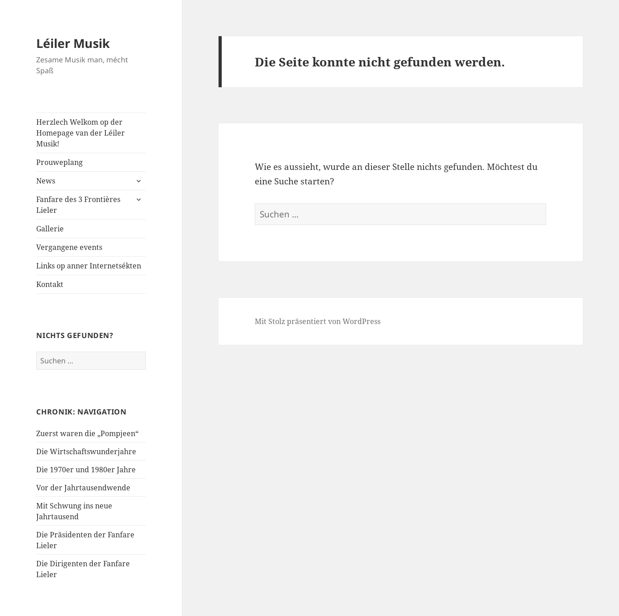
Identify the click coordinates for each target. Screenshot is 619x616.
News (45, 181)
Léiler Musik (73, 43)
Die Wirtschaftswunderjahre (86, 451)
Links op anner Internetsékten (88, 266)
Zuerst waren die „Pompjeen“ (87, 433)
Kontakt (49, 284)
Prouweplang (59, 162)
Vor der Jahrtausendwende (83, 488)
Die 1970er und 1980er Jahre (86, 470)
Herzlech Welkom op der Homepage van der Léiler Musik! (80, 133)
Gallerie (50, 229)
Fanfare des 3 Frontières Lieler (78, 204)
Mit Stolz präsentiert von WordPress (318, 321)
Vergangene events (69, 247)
